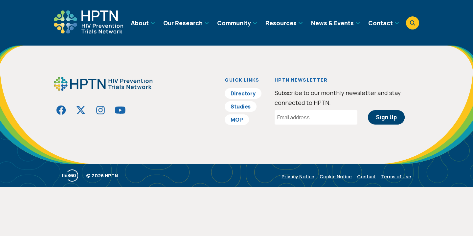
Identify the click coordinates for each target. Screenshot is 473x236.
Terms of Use (396, 176)
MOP (237, 119)
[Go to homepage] (88, 31)
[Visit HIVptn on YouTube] (120, 110)
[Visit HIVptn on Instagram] (100, 110)
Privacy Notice (298, 176)
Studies (241, 106)
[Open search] (412, 23)
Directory (243, 93)
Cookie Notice (336, 176)
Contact (366, 176)
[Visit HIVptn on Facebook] (61, 110)
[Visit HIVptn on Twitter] (81, 110)
